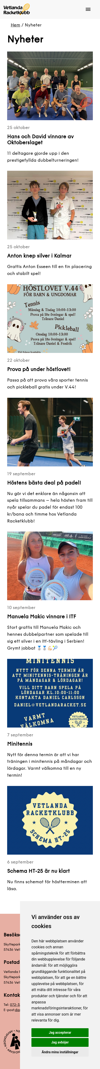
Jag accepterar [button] (60, 1032)
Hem (15, 25)
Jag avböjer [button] (60, 1042)
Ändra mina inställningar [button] (60, 1052)
